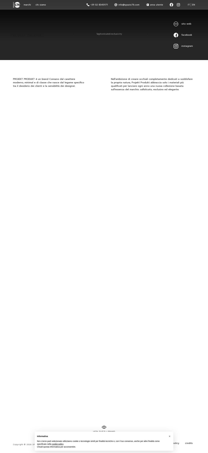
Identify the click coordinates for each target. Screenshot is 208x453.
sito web (182, 24)
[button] (169, 436)
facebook (183, 35)
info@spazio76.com (126, 4)
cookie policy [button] (57, 444)
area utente (154, 4)
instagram (183, 46)
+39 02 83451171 (97, 4)
